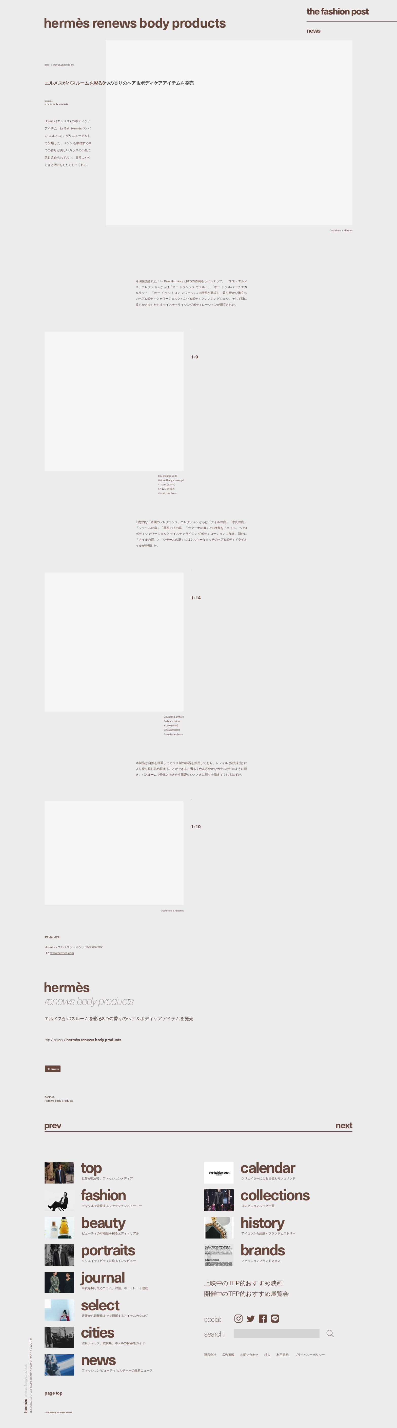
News (314, 30)
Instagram (238, 1319)
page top (53, 1392)
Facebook (263, 1319)
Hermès (53, 1069)
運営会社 (210, 1354)
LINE (275, 1319)
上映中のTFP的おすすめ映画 (243, 1283)
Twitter (251, 1319)
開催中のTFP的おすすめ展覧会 (246, 1293)
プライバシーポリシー (310, 1354)
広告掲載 (228, 1354)
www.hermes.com (62, 953)
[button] (219, 338)
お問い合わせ (249, 1354)
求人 (268, 1354)
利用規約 (282, 1354)
